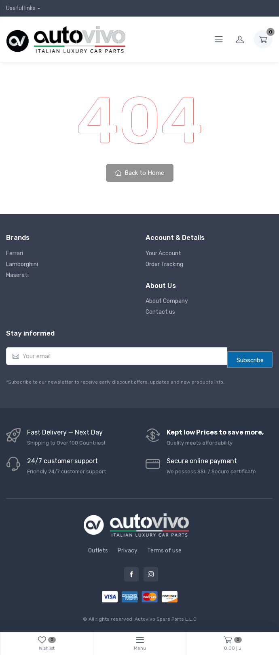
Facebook (131, 574)
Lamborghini (22, 264)
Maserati (17, 275)
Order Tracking (164, 264)
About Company (167, 301)
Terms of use (164, 550)
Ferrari (14, 253)
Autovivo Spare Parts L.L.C (166, 619)
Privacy (127, 550)
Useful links (21, 8)
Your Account (163, 253)
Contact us (160, 312)
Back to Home (139, 172)
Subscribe (250, 360)
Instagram (151, 574)
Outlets (98, 550)
